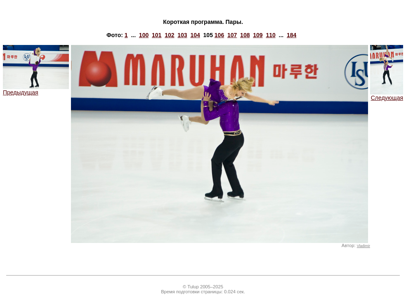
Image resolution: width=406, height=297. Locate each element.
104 (195, 35)
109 (257, 35)
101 (156, 35)
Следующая (386, 95)
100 (144, 35)
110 (270, 35)
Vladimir (363, 246)
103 (182, 35)
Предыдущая (36, 90)
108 (245, 35)
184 (291, 35)
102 (169, 35)
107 (232, 35)
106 (219, 35)
